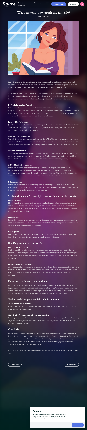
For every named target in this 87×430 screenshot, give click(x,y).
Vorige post (15, 367)
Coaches (48, 3)
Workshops (37, 3)
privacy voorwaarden (59, 418)
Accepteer (77, 425)
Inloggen (73, 4)
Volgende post (71, 367)
